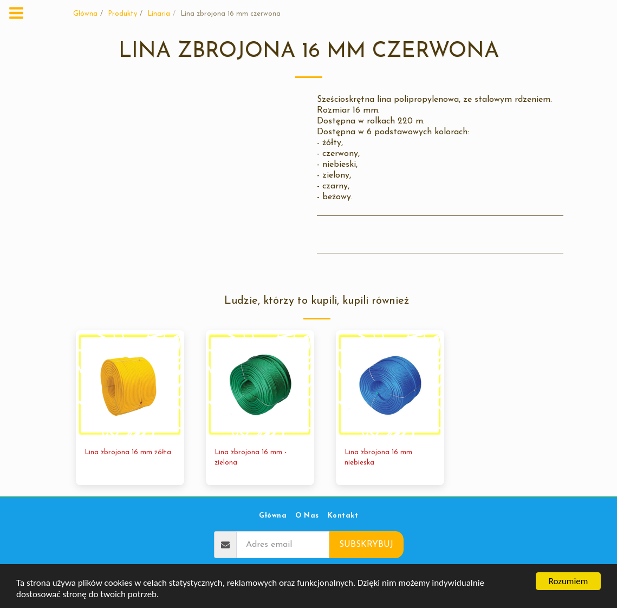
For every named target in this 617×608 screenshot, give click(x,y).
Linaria (158, 13)
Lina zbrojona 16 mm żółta (128, 452)
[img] (130, 384)
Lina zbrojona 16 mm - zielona (251, 457)
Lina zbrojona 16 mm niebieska (378, 457)
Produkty (122, 13)
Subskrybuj (366, 544)
